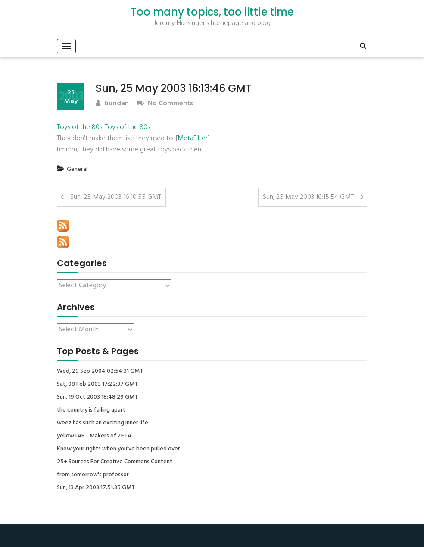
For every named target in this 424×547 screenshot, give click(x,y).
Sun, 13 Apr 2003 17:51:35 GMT (96, 488)
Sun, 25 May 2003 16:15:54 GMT (308, 197)
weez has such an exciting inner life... (104, 423)
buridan (112, 104)
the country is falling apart (91, 410)
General (77, 169)
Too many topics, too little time (212, 12)
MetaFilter (193, 138)
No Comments (165, 104)
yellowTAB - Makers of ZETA (94, 436)
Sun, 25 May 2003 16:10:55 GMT (115, 197)
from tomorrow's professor (93, 475)
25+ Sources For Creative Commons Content (114, 462)
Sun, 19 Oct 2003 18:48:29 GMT (97, 397)
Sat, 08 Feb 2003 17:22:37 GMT (97, 384)
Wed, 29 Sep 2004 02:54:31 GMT (100, 371)
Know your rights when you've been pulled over (118, 449)
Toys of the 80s (79, 127)
